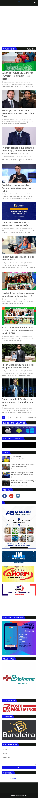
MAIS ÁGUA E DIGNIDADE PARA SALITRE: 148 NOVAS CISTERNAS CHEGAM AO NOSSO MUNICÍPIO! (17, 76)
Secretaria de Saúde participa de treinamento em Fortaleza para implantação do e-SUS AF (18, 294)
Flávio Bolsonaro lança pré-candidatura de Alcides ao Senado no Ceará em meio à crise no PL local (18, 188)
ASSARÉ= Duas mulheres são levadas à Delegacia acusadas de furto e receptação (23, 482)
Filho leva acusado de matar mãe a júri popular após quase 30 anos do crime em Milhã (18, 366)
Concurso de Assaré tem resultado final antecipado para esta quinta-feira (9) (15, 224)
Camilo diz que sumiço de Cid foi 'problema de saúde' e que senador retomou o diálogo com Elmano (18, 402)
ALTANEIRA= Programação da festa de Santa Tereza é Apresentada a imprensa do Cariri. (22, 474)
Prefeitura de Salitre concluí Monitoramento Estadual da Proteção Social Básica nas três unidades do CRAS (17, 330)
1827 (17, 417)
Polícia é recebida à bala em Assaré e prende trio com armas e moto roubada (22, 466)
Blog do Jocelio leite (9, 82)
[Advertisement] (19, 25)
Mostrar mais (30, 49)
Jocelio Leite (24, 795)
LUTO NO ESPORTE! (16, 457)
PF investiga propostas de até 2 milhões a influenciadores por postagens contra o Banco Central (18, 113)
